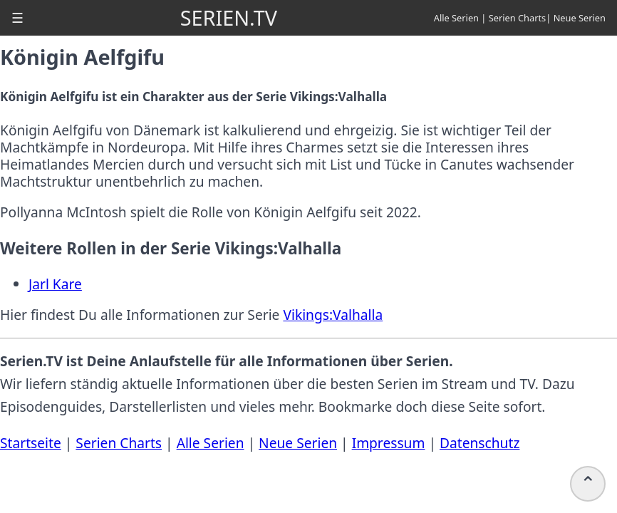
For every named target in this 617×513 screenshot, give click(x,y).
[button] (17, 17)
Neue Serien (580, 17)
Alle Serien (456, 17)
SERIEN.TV (228, 17)
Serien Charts (517, 17)
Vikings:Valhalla (333, 314)
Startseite (30, 442)
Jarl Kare (55, 284)
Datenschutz (479, 442)
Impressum (388, 442)
